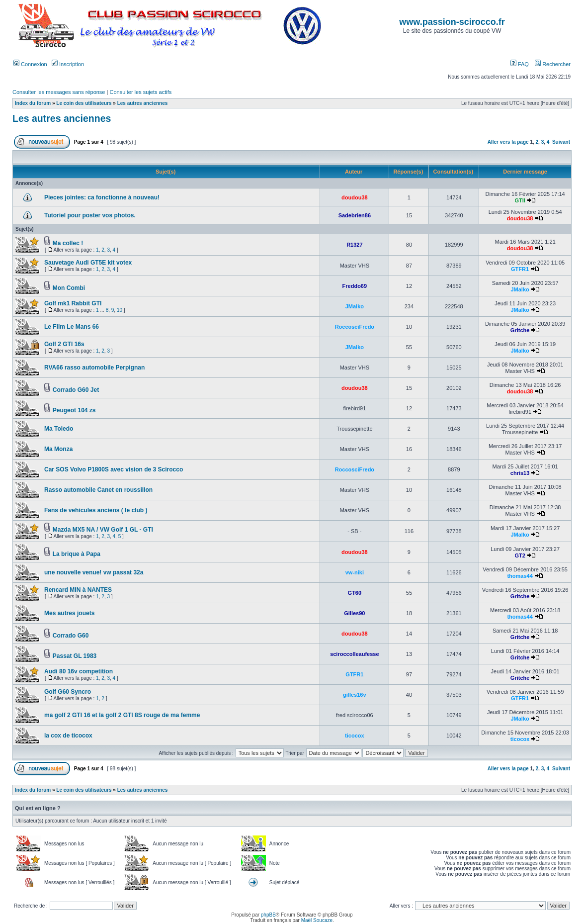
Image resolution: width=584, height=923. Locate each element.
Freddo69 (354, 286)
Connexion (30, 64)
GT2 (519, 555)
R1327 (354, 245)
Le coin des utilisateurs (83, 103)
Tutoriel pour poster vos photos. (90, 215)
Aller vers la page (509, 142)
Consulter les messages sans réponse (58, 92)
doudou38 (354, 197)
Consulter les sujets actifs (140, 92)
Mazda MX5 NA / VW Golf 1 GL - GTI (103, 529)
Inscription (68, 64)
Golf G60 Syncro (67, 691)
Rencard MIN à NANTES (78, 589)
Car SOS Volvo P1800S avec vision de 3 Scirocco (113, 469)
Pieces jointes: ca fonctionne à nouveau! (102, 197)
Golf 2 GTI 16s (64, 344)
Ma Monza (58, 449)
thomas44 (519, 576)
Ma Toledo (58, 428)
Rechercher (553, 64)
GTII (519, 200)
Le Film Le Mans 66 (71, 326)
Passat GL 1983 (75, 655)
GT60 (355, 593)
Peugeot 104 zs (74, 410)
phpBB (268, 915)
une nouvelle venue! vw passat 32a (93, 572)
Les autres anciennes (142, 103)
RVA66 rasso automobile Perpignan (94, 367)
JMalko (519, 289)
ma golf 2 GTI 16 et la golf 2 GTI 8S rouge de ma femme (122, 715)
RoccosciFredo (354, 327)
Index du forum (33, 103)
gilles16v (354, 695)
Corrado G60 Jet (76, 389)
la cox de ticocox (68, 735)
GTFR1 (520, 269)
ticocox (354, 735)
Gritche (520, 330)
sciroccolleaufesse (354, 654)
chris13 (520, 473)
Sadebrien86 (354, 215)
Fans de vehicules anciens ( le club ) (95, 510)
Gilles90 (354, 613)
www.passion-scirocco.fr (451, 22)
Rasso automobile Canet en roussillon (98, 489)
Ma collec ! (68, 243)
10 (119, 310)
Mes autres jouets (69, 613)
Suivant (561, 142)
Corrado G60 (71, 635)
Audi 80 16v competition (78, 671)
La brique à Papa (76, 554)
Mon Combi (69, 287)
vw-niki (354, 572)
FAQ (519, 64)
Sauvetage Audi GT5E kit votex (88, 262)
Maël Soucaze (317, 920)
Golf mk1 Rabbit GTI (72, 303)
